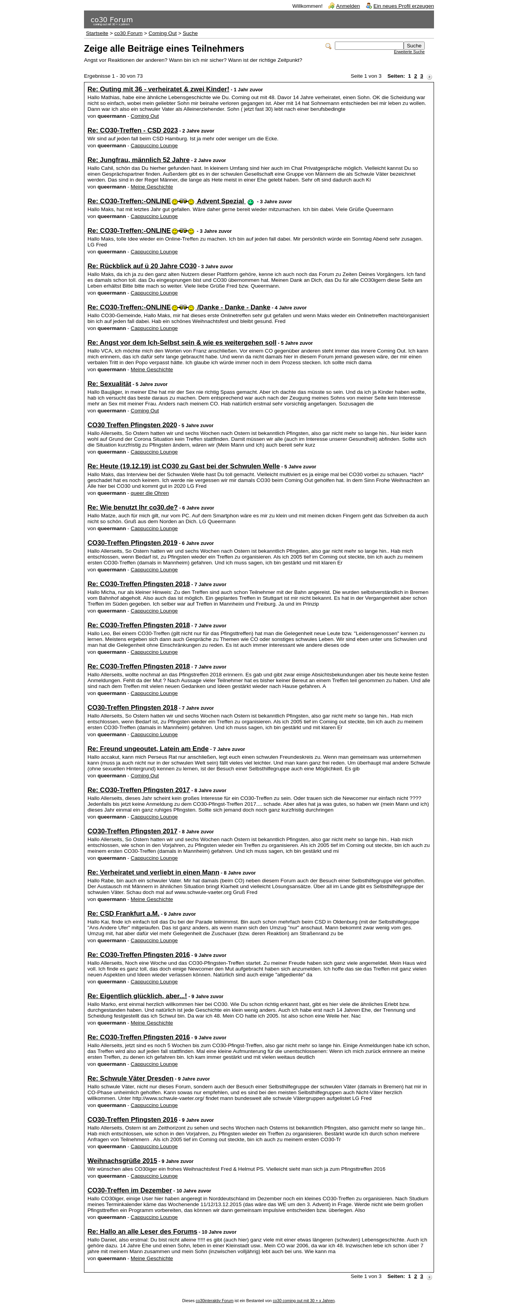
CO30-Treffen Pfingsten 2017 (132, 831)
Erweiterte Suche (409, 52)
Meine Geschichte (152, 187)
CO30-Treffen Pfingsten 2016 (132, 1119)
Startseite (97, 33)
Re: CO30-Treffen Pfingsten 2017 (139, 790)
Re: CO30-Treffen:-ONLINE (141, 230)
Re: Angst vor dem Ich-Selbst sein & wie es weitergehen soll (182, 342)
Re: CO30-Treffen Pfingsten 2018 (139, 584)
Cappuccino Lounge (154, 145)
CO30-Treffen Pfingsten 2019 (132, 542)
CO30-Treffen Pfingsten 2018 (132, 707)
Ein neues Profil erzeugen (403, 6)
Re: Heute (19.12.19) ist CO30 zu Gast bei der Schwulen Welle (184, 466)
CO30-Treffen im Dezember (130, 1190)
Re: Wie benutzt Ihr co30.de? (133, 507)
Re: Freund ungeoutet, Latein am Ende (148, 749)
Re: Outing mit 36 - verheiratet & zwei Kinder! (158, 89)
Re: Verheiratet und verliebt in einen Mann (153, 872)
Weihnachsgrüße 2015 (122, 1161)
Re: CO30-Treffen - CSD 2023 (133, 130)
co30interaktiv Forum (214, 1301)
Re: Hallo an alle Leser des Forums (142, 1231)
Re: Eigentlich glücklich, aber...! (137, 996)
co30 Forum (128, 33)
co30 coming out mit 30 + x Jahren (303, 1301)
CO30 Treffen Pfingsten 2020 (132, 425)
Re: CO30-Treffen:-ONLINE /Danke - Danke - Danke (179, 307)
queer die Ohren (150, 493)
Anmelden (348, 6)
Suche (190, 33)
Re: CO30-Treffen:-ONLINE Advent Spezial (171, 201)
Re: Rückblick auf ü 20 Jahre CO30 (142, 266)
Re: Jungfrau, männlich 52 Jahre (139, 160)
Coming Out (163, 33)
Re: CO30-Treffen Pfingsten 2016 (139, 955)
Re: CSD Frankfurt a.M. (123, 913)
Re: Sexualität (109, 384)
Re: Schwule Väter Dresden (130, 1078)
